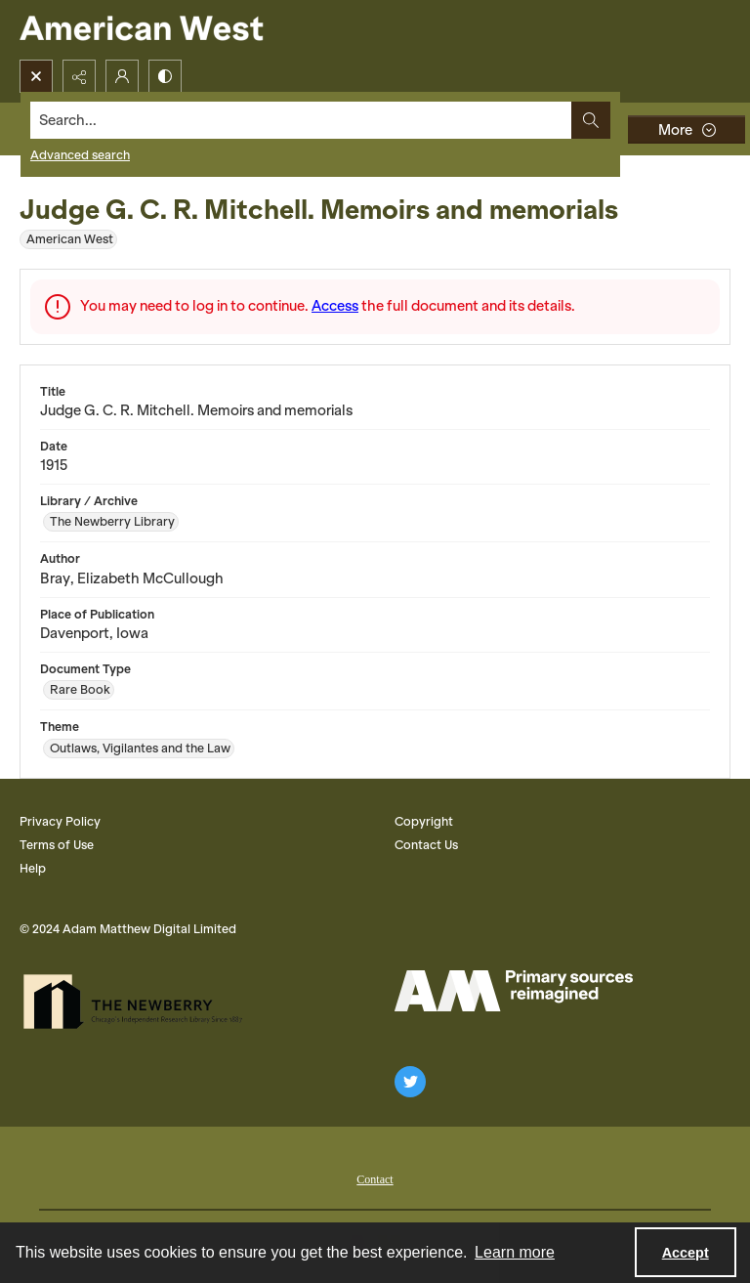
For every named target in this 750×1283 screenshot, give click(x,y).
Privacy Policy (60, 821)
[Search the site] (301, 120)
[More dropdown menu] (686, 129)
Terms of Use (57, 844)
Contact (374, 1179)
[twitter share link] (410, 1081)
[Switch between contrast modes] (165, 76)
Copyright (424, 821)
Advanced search (80, 155)
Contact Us (426, 844)
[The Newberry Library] (139, 1001)
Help (33, 868)
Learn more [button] (515, 1252)
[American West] (175, 30)
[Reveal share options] (79, 76)
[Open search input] (36, 76)
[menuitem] (374, 1177)
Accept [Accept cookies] (685, 1253)
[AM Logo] (514, 990)
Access (335, 306)
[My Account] (122, 76)
